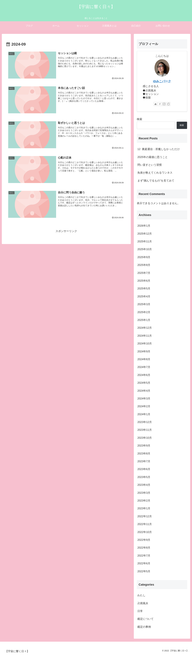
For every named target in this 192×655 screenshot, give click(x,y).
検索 (139, 119)
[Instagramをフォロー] (164, 104)
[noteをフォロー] (168, 104)
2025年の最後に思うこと (152, 157)
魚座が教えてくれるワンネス (154, 172)
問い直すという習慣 (149, 164)
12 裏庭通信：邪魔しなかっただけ (158, 149)
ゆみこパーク (162, 81)
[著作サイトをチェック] (156, 104)
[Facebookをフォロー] (160, 104)
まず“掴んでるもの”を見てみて (155, 180)
